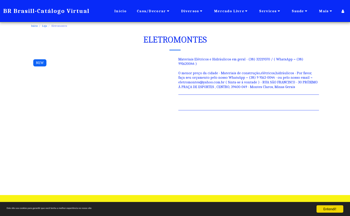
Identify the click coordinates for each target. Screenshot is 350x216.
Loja (44, 25)
